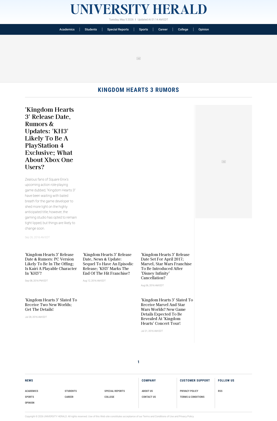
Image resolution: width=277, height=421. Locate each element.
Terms (146, 416)
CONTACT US (149, 396)
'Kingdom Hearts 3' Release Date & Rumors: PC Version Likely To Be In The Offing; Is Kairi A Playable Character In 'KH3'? (51, 264)
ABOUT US (147, 390)
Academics (67, 29)
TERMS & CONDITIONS (192, 396)
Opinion (203, 29)
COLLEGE (109, 396)
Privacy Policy (186, 416)
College (183, 29)
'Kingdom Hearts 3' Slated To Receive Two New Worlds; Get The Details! (51, 304)
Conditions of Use (164, 416)
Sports (143, 29)
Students (91, 29)
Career (163, 29)
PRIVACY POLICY (189, 390)
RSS (220, 390)
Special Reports (118, 29)
